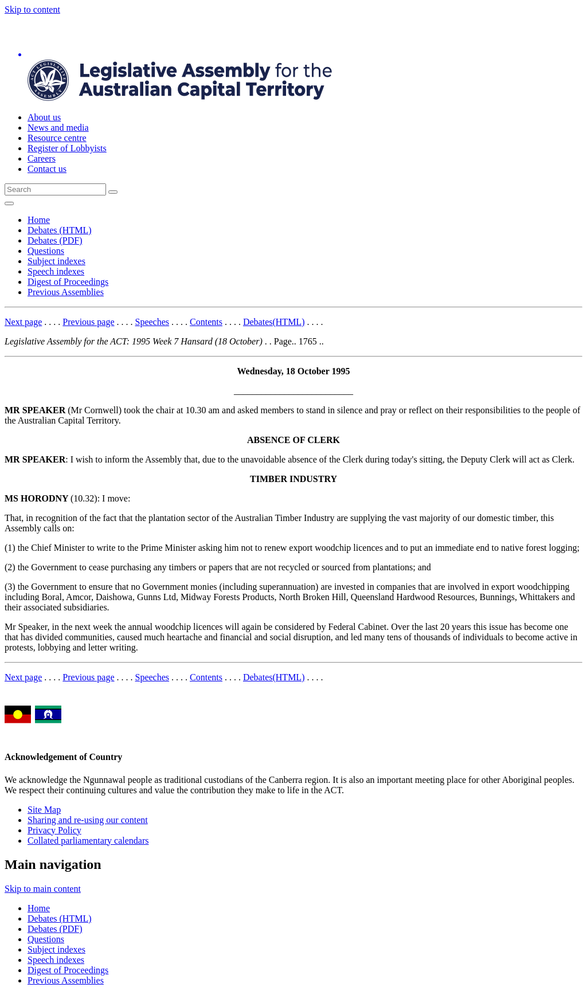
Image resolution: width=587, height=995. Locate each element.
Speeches (152, 322)
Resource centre (57, 138)
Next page (23, 322)
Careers (42, 158)
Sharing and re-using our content (88, 820)
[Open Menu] (9, 203)
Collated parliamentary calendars (88, 840)
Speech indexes (56, 271)
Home (39, 220)
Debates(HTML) (274, 322)
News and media (58, 127)
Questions (46, 251)
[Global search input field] (55, 189)
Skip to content (32, 9)
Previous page (88, 322)
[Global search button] (113, 192)
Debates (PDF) (55, 240)
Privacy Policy (54, 830)
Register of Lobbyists (67, 148)
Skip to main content (43, 889)
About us (44, 117)
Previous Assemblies (66, 292)
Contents (206, 322)
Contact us (47, 169)
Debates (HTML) (60, 230)
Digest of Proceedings (68, 282)
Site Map (44, 809)
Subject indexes (56, 261)
